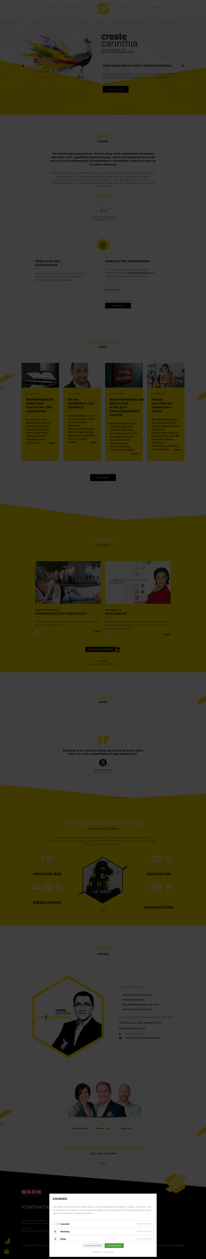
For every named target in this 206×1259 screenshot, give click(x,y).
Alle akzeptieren (114, 1245)
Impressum (97, 1252)
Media (63, 1239)
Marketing (65, 1231)
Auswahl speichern (93, 1245)
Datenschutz (108, 1252)
